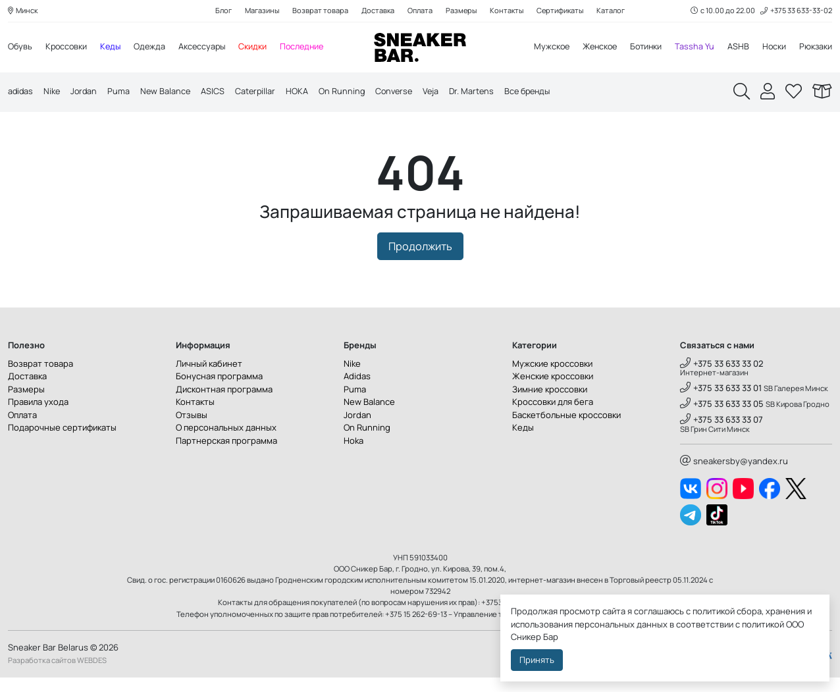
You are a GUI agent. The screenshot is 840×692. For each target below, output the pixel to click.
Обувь (20, 47)
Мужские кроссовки (552, 378)
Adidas (357, 391)
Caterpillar (260, 92)
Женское (595, 47)
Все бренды (540, 92)
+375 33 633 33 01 (721, 403)
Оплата (419, 11)
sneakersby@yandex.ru (734, 475)
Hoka (353, 455)
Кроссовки (68, 47)
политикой (763, 624)
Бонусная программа (219, 391)
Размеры (461, 11)
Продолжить (420, 261)
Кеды (113, 47)
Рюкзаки (815, 47)
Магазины (259, 11)
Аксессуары (207, 47)
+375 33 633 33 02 (722, 378)
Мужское (544, 47)
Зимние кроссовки (549, 404)
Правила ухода (38, 417)
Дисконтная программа (224, 404)
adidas (21, 92)
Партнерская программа (226, 455)
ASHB (737, 47)
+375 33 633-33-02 (795, 11)
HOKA (303, 92)
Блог (219, 11)
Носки (773, 47)
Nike (53, 92)
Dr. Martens (482, 92)
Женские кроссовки (552, 391)
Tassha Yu (693, 47)
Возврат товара (318, 11)
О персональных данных (226, 442)
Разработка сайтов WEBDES (57, 675)
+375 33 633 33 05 (722, 419)
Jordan (86, 92)
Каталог (614, 11)
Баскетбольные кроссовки (566, 429)
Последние (309, 47)
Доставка (376, 11)
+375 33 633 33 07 (721, 434)
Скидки (259, 47)
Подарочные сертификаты (62, 442)
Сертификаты (562, 11)
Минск (23, 11)
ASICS (217, 92)
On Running (348, 92)
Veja (440, 92)
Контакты (507, 11)
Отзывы (191, 429)
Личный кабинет (209, 378)
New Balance (169, 92)
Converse (401, 92)
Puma (122, 92)
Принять (536, 660)
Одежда (154, 47)
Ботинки (643, 47)
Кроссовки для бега (552, 417)
